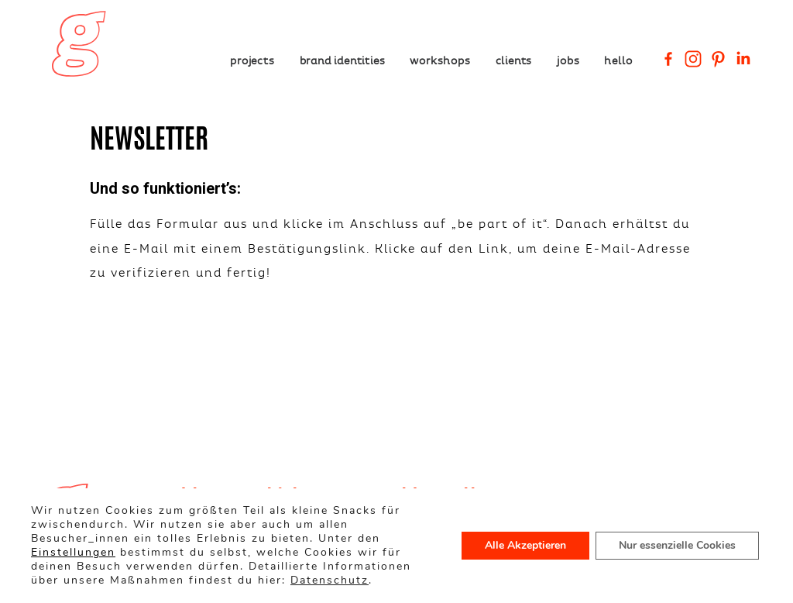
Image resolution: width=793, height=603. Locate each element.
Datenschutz (329, 580)
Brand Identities (342, 60)
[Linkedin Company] (742, 59)
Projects (252, 60)
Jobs (568, 60)
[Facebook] (668, 59)
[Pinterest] (717, 59)
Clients (513, 60)
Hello (618, 60)
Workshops (440, 60)
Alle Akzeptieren (525, 545)
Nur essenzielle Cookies (677, 545)
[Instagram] (693, 59)
